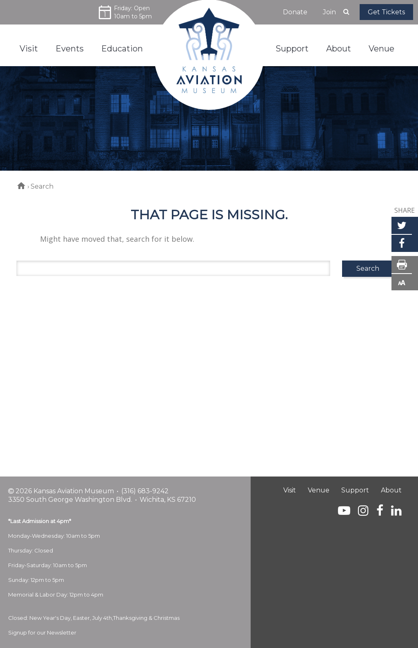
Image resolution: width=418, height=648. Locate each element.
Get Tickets (386, 12)
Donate (295, 12)
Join (329, 12)
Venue (318, 490)
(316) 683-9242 (145, 491)
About (391, 490)
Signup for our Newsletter (42, 632)
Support (355, 490)
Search (367, 268)
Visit (289, 490)
